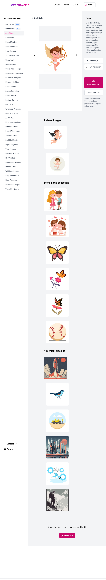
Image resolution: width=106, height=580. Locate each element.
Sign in (75, 5)
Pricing (66, 5)
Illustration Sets (14, 18)
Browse (57, 5)
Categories (12, 444)
